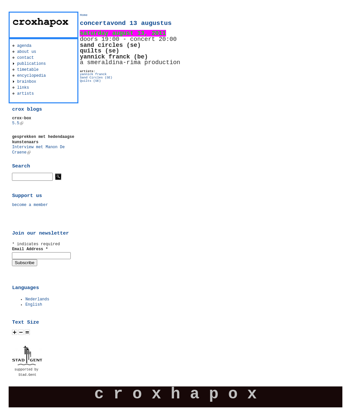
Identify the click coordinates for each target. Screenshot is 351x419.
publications (31, 63)
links (23, 87)
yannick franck (93, 74)
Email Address (30, 249)
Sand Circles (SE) (96, 77)
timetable (28, 69)
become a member (30, 205)
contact (25, 57)
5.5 (17, 123)
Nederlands (37, 299)
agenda (24, 46)
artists (25, 93)
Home (83, 15)
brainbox (26, 81)
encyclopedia (31, 75)
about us (26, 52)
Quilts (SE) (90, 81)
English (33, 304)
